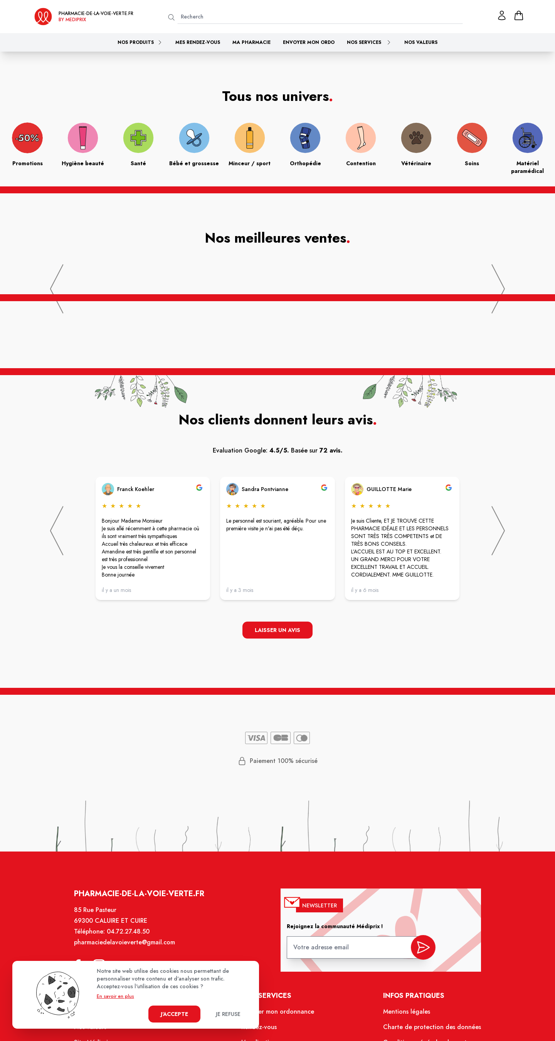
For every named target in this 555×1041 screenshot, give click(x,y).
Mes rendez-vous (197, 42)
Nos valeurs (420, 42)
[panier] (518, 15)
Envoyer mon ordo (309, 42)
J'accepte (174, 1014)
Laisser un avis (277, 630)
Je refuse (228, 1014)
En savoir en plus (115, 996)
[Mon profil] (501, 15)
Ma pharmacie (251, 42)
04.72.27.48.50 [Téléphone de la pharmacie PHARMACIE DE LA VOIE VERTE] (133, 938)
